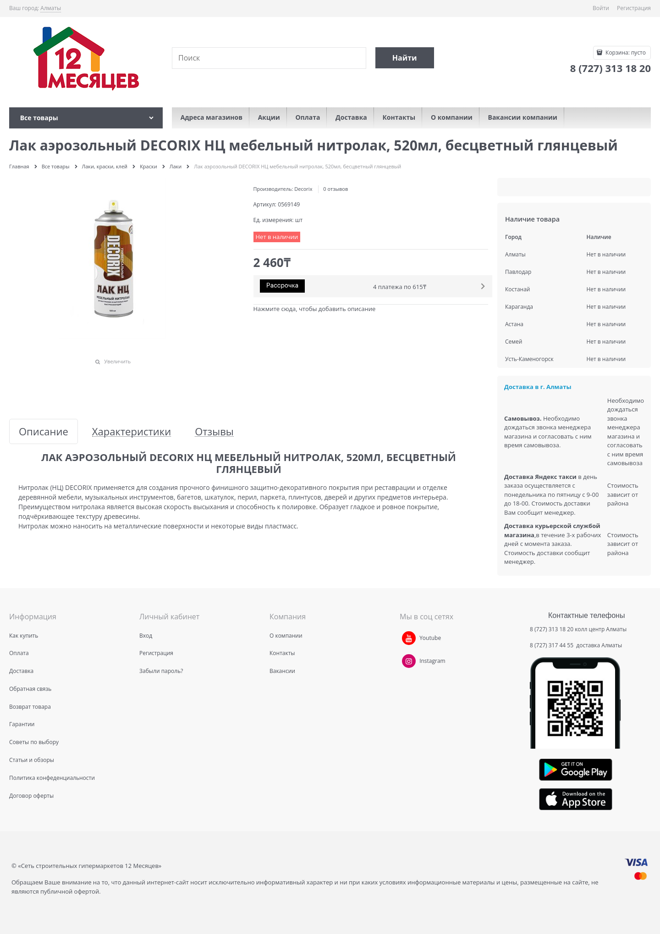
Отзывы (214, 431)
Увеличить (117, 361)
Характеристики (131, 431)
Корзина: (625, 52)
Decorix (303, 188)
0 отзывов (335, 188)
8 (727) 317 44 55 (552, 645)
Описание (43, 431)
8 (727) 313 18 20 (551, 629)
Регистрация (634, 8)
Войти (601, 8)
